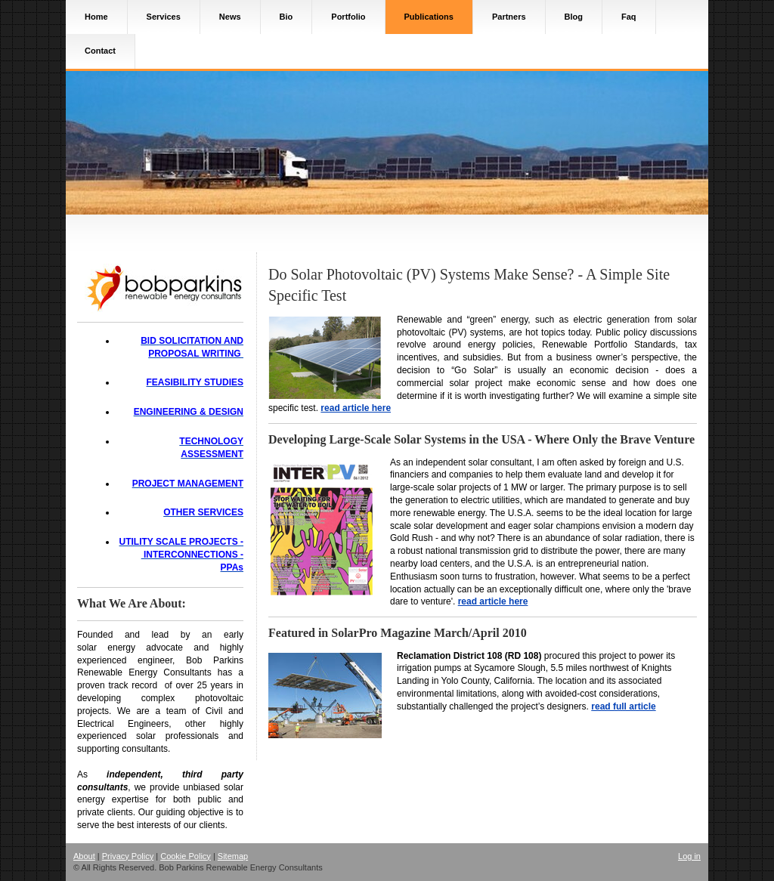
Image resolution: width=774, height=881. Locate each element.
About (84, 856)
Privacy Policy (127, 856)
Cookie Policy (185, 856)
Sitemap (233, 856)
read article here (355, 408)
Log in (689, 856)
